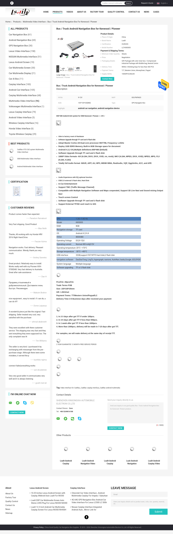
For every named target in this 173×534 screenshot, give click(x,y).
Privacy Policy (39, 527)
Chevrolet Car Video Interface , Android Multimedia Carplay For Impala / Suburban (90, 494)
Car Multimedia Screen (20, 67)
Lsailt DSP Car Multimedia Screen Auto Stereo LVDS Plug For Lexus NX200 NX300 (49, 501)
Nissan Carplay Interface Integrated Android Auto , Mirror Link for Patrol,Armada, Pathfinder (87, 509)
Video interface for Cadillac (70, 388)
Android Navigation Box (20, 40)
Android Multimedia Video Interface (30, 166)
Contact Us (134, 12)
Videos (69, 12)
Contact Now (107, 79)
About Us (81, 12)
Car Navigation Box (18, 34)
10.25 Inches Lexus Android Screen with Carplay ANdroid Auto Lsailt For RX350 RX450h (48, 495)
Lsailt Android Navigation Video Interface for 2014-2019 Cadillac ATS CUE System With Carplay (88, 462)
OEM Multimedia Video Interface (29, 159)
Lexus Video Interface (19, 51)
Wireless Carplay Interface (21, 123)
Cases (156, 12)
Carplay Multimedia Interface (22, 95)
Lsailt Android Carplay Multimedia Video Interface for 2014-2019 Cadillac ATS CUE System (110, 462)
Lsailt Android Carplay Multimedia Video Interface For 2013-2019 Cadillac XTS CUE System (65, 462)
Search (128, 3)
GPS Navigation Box (18, 45)
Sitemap (8, 513)
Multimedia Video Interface (34, 22)
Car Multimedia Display (20, 73)
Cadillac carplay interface (90, 388)
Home (46, 12)
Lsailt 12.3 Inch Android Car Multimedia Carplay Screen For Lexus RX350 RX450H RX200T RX (48, 509)
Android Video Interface (20, 117)
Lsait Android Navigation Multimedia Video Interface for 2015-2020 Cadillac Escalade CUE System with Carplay (132, 462)
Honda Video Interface (19, 128)
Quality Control (116, 12)
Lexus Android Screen (19, 62)
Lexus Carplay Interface (20, 112)
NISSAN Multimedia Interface (23, 56)
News (146, 12)
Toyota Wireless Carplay (20, 134)
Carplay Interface (17, 84)
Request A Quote (147, 3)
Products (57, 12)
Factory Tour (97, 12)
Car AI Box (14, 79)
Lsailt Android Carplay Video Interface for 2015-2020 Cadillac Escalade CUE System (154, 462)
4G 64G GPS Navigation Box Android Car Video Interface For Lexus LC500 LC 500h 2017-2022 (89, 501)
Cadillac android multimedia (110, 388)
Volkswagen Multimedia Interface (25, 106)
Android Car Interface (19, 90)
